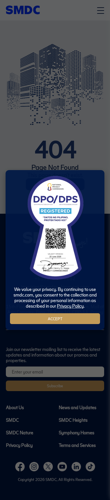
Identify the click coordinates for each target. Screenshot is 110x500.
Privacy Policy (70, 306)
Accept (55, 318)
